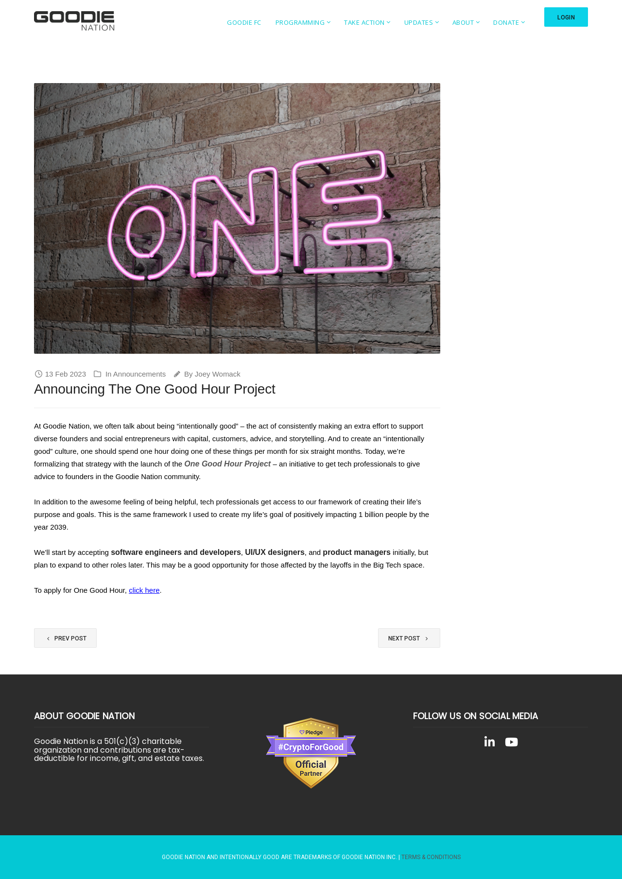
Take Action (359, 22)
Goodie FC (239, 22)
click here (144, 590)
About (458, 22)
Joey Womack (218, 374)
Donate (501, 22)
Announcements (139, 374)
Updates (413, 22)
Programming (295, 22)
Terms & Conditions (431, 857)
